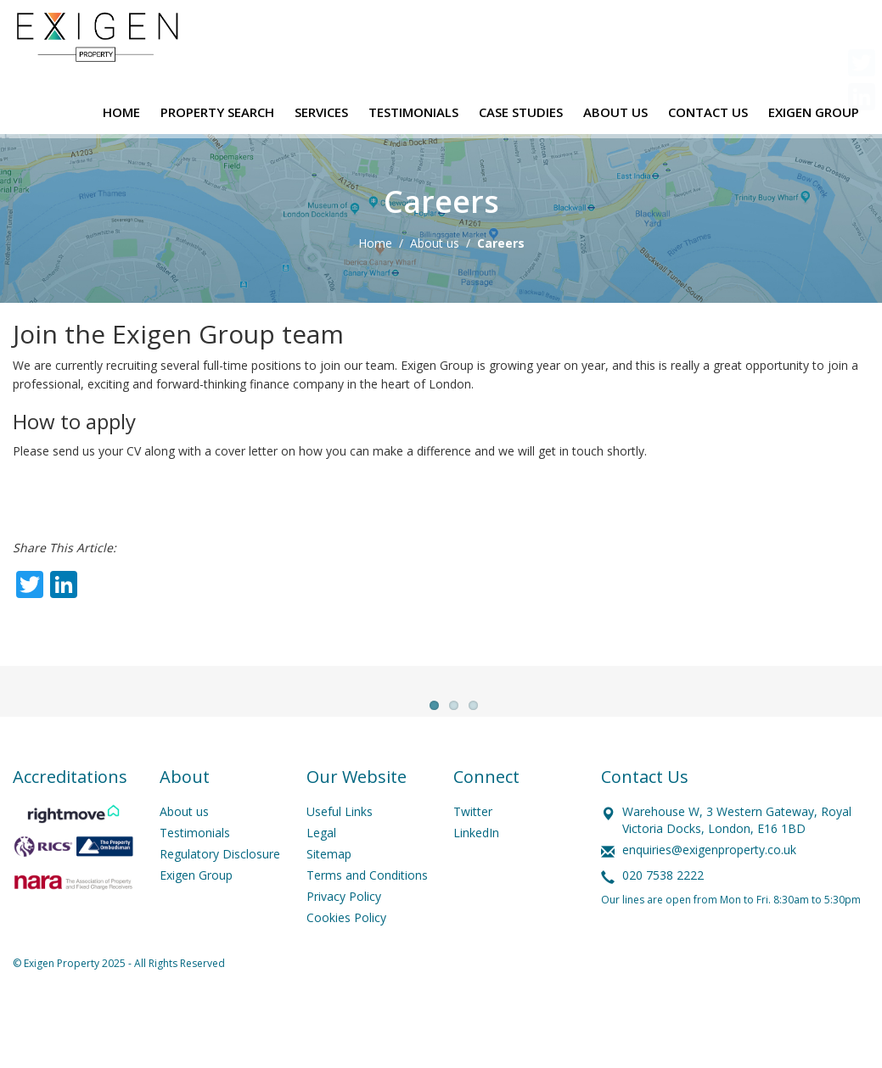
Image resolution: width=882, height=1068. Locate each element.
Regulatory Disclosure (220, 892)
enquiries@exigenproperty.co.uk (709, 888)
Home (375, 243)
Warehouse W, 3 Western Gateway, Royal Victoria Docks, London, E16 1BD (736, 858)
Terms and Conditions (367, 913)
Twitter (472, 850)
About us (434, 243)
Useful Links (339, 850)
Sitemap (328, 892)
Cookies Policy (346, 956)
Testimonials (195, 871)
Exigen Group (196, 913)
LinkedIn (476, 871)
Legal (321, 871)
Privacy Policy (343, 934)
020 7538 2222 (663, 913)
